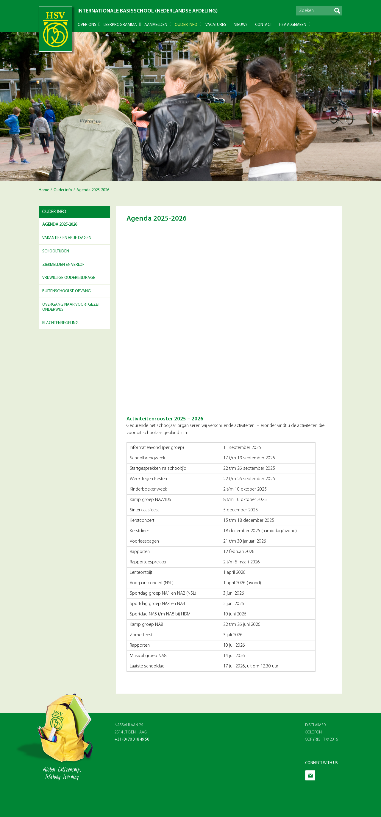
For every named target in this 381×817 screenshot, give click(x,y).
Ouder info (186, 25)
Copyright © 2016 (321, 739)
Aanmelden (155, 25)
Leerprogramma (120, 25)
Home (44, 190)
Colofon (313, 732)
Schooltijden (55, 251)
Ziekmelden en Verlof (63, 265)
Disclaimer (315, 725)
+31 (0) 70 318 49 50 (132, 739)
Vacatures (215, 25)
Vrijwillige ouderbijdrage (68, 278)
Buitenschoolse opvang (66, 291)
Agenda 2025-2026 (59, 224)
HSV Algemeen (292, 25)
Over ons (87, 25)
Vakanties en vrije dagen (66, 238)
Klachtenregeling (60, 323)
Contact (263, 25)
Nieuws (241, 25)
